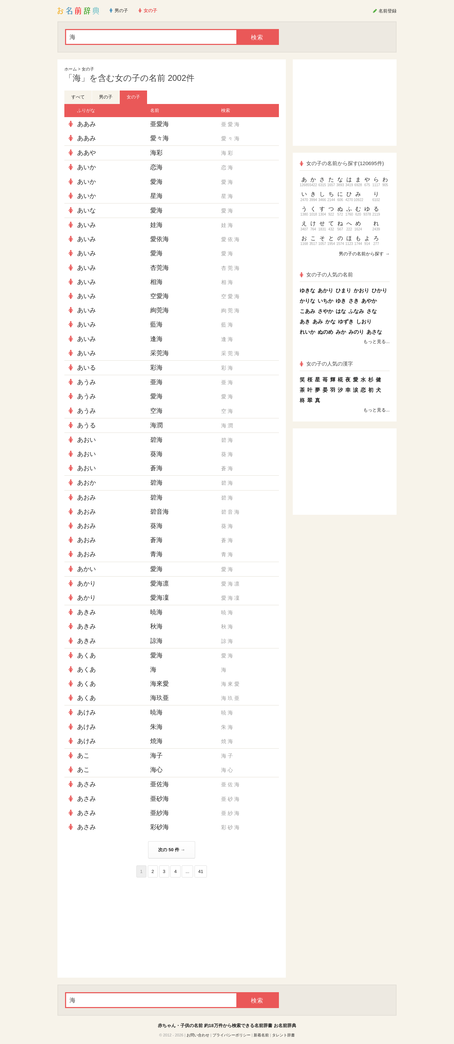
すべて (78, 96)
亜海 (156, 382)
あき (305, 321)
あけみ (86, 712)
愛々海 (159, 138)
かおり (361, 290)
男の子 (105, 96)
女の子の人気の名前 (326, 274)
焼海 (156, 741)
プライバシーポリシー (231, 1035)
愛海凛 (159, 583)
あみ (317, 321)
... (187, 871)
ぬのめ (325, 332)
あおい (86, 439)
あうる (86, 425)
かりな (307, 301)
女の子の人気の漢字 (326, 364)
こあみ (307, 311)
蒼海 (156, 468)
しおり (364, 321)
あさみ (86, 784)
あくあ (86, 655)
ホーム (70, 69)
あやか (369, 301)
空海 (156, 410)
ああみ (86, 124)
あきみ (86, 612)
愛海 (156, 181)
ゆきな (307, 290)
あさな (374, 332)
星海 (156, 195)
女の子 (88, 69)
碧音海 (159, 511)
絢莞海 (159, 310)
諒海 (156, 640)
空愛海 (159, 296)
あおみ (86, 497)
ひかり (379, 290)
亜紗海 (159, 812)
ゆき (341, 301)
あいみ (86, 224)
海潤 (156, 425)
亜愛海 (159, 124)
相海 (156, 281)
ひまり (343, 290)
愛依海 (159, 239)
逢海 (156, 338)
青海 (156, 554)
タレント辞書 (283, 1035)
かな (330, 321)
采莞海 (159, 353)
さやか (325, 311)
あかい (86, 569)
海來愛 (159, 683)
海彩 (156, 152)
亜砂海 (159, 798)
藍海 (156, 324)
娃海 (156, 224)
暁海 (156, 612)
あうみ (86, 382)
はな (341, 311)
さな (371, 311)
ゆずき (346, 321)
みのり (356, 332)
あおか (86, 482)
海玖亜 (159, 697)
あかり (86, 583)
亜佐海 (159, 784)
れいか (307, 332)
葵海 (156, 453)
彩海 (156, 367)
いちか (325, 301)
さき (353, 301)
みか (341, 332)
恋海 (156, 167)
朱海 (156, 726)
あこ (83, 755)
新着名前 (261, 1035)
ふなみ (356, 311)
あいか (86, 167)
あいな (86, 210)
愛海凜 (159, 597)
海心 (156, 769)
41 (200, 871)
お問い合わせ (198, 1035)
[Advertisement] (116, 927)
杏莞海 (159, 267)
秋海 (156, 626)
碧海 (156, 439)
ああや (86, 152)
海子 (156, 755)
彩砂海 (159, 827)
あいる (86, 367)
